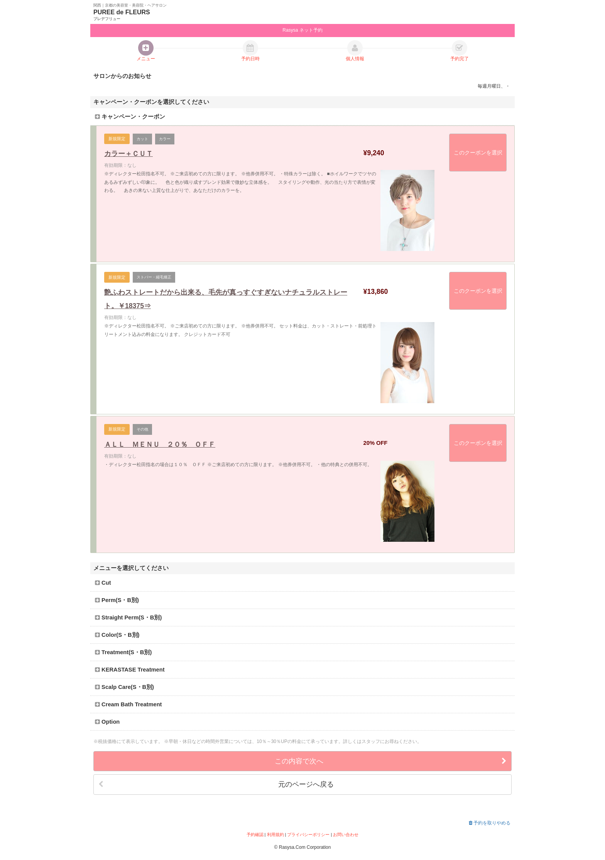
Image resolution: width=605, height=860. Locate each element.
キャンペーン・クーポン (130, 116)
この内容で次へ (391, 761)
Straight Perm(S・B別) (128, 617)
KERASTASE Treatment (130, 669)
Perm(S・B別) (117, 600)
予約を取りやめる (489, 823)
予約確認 (255, 834)
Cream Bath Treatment (128, 704)
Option (107, 721)
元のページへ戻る (216, 784)
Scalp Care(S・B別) (124, 687)
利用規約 (275, 834)
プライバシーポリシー (308, 834)
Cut (103, 582)
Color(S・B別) (117, 634)
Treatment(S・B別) (123, 652)
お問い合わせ (345, 834)
